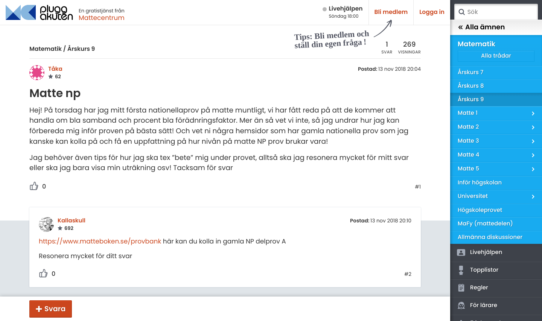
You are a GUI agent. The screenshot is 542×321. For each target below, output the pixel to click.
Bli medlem (391, 12)
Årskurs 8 (471, 86)
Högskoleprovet (480, 210)
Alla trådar (496, 56)
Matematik (45, 49)
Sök (461, 12)
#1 (418, 187)
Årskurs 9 (81, 49)
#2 (407, 274)
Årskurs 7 (470, 72)
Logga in (432, 12)
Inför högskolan (480, 183)
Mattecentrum (102, 17)
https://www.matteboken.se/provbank (100, 241)
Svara (54, 309)
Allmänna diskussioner (490, 237)
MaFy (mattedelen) (485, 224)
